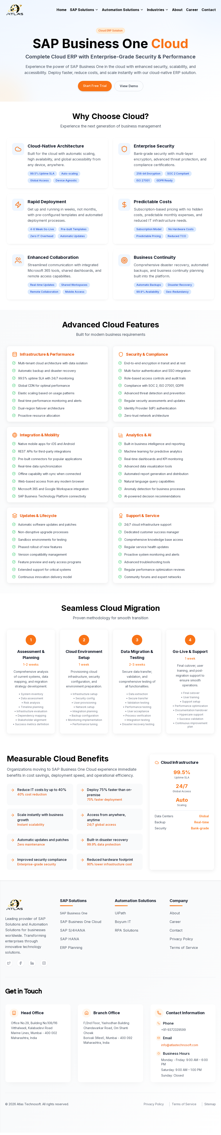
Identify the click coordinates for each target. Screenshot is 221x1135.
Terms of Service (185, 948)
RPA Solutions (128, 931)
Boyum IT (124, 922)
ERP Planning (72, 948)
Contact (209, 12)
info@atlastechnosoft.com (181, 1047)
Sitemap (210, 1106)
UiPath (121, 913)
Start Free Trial (94, 86)
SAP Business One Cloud (82, 922)
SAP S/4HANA (74, 931)
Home (61, 12)
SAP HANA (71, 939)
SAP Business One (76, 913)
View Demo (129, 86)
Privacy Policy (183, 939)
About (177, 12)
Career (192, 12)
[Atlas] (17, 12)
